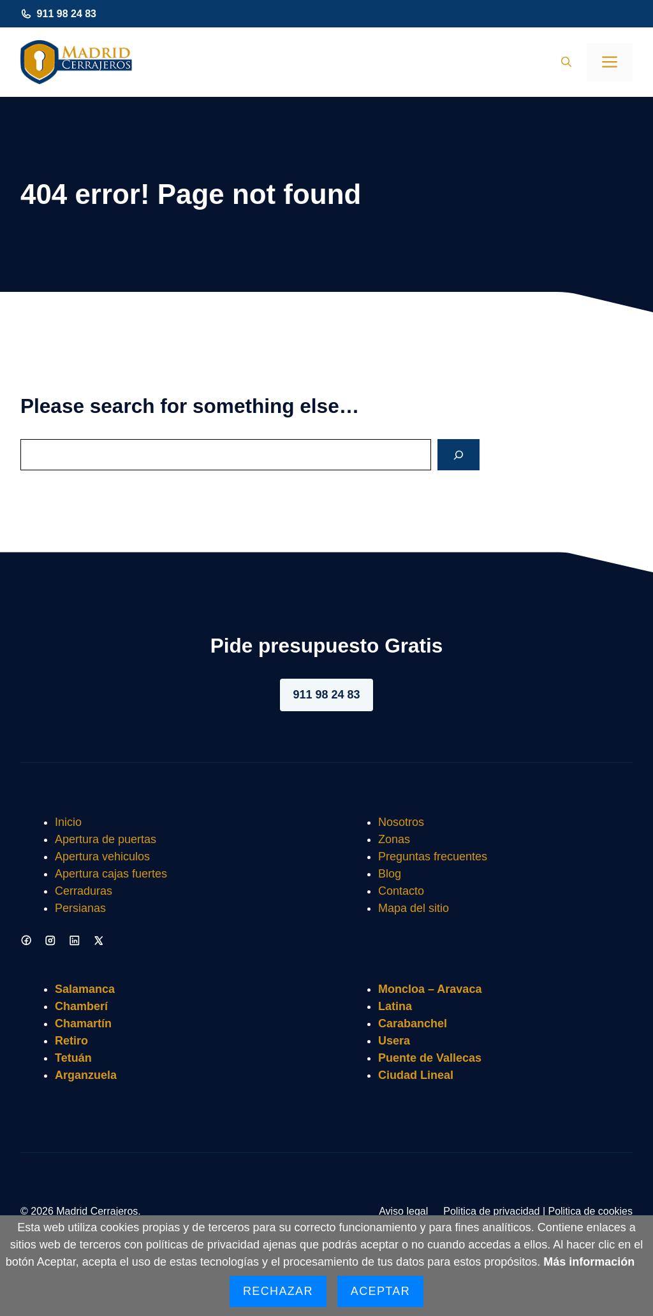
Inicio (68, 822)
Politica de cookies (590, 1211)
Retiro (71, 1040)
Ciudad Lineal (415, 1075)
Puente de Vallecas (429, 1058)
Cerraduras (83, 891)
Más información (589, 1261)
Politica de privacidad (491, 1211)
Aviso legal (403, 1211)
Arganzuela (86, 1075)
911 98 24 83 (66, 13)
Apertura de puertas (105, 839)
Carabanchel (412, 1023)
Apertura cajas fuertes (111, 873)
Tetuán (73, 1058)
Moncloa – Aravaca (429, 989)
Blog (389, 873)
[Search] (458, 454)
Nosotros (401, 822)
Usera (394, 1040)
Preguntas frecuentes (432, 856)
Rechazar (278, 1291)
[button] (566, 62)
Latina (395, 1006)
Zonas (394, 839)
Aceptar (380, 1291)
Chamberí (81, 1006)
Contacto (401, 891)
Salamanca (85, 989)
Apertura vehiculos (102, 856)
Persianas (80, 908)
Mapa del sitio (413, 908)
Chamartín (83, 1023)
